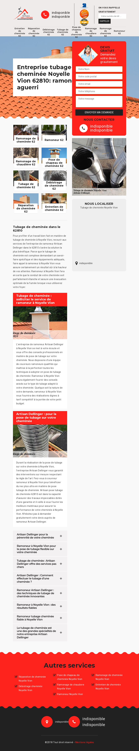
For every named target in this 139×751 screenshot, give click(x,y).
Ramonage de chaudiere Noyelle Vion (70, 686)
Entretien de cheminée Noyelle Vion (108, 686)
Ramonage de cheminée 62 (105, 32)
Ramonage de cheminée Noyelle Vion (109, 677)
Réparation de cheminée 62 (34, 32)
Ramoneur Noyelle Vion (70, 694)
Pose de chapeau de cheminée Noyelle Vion (69, 677)
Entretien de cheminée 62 (19, 32)
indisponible (61, 13)
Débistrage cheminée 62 (49, 32)
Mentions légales (84, 742)
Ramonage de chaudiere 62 (91, 32)
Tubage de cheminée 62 (62, 32)
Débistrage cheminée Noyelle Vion (31, 688)
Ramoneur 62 (119, 32)
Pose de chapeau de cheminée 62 (76, 32)
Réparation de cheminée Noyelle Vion (32, 678)
